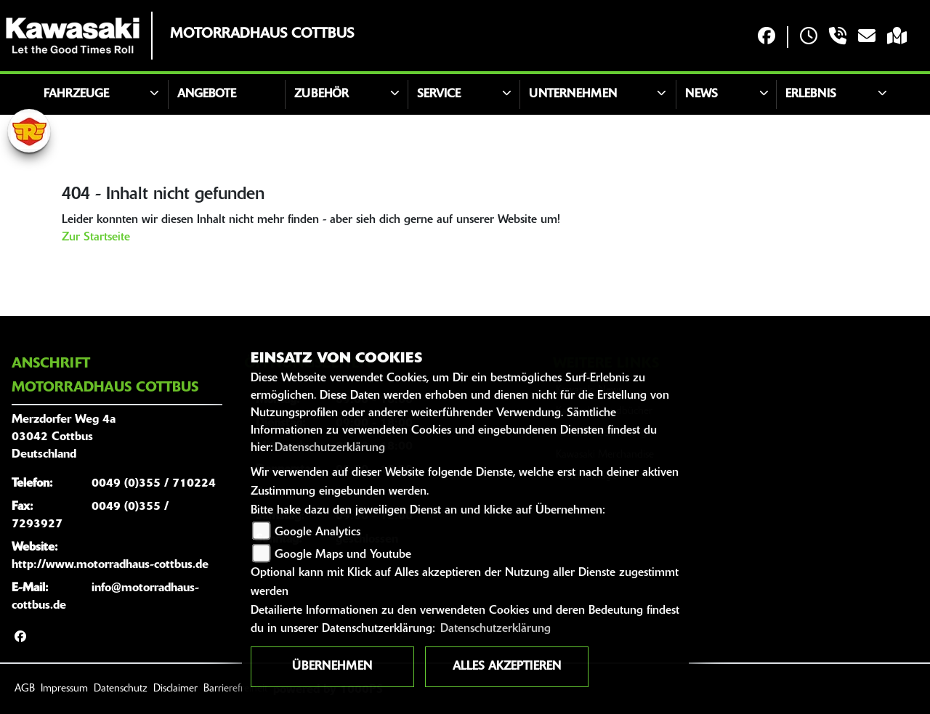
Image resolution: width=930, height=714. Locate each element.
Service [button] (439, 94)
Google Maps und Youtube (343, 555)
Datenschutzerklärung (330, 448)
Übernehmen (332, 667)
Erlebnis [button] (810, 94)
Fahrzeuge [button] (76, 94)
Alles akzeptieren (507, 667)
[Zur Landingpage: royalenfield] (29, 131)
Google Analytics (317, 532)
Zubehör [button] (321, 94)
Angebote (206, 94)
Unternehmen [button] (573, 94)
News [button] (701, 94)
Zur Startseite (96, 237)
